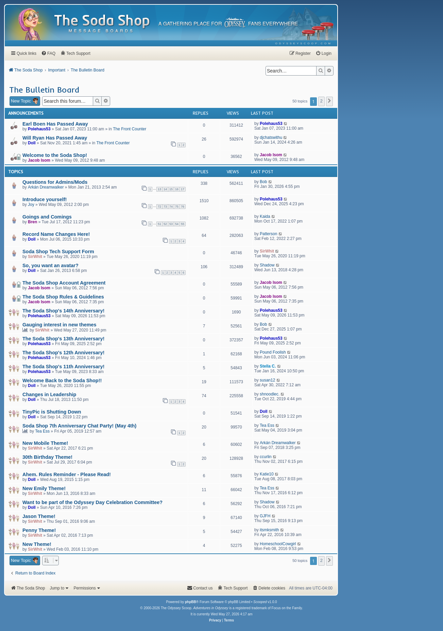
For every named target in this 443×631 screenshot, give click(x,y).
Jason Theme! (38, 516)
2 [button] (321, 100)
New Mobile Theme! (45, 443)
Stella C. (268, 366)
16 (176, 189)
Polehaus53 (39, 129)
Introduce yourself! (44, 199)
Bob (263, 181)
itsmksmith (269, 530)
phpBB (190, 602)
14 (165, 189)
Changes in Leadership (49, 394)
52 (165, 224)
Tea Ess (42, 431)
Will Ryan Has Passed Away (54, 138)
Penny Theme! (39, 530)
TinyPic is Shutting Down (51, 412)
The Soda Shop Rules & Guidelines (63, 297)
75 (176, 206)
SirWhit (35, 256)
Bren (32, 222)
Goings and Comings (47, 217)
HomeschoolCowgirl (278, 543)
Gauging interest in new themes (59, 324)
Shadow (267, 265)
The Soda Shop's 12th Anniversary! (63, 352)
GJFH (265, 516)
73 (165, 206)
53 (171, 224)
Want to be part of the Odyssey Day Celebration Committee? (92, 502)
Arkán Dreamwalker (46, 187)
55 (182, 224)
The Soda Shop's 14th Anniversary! (63, 310)
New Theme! (36, 544)
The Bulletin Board (44, 89)
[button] (329, 101)
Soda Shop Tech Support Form (58, 251)
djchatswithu (271, 137)
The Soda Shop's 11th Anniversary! (63, 366)
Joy (31, 204)
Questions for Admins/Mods (54, 182)
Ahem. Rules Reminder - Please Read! (66, 474)
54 (176, 224)
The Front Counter (129, 129)
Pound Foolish (273, 352)
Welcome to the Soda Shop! (54, 155)
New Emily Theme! (44, 488)
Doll (32, 143)
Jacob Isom (39, 160)
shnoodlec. (269, 394)
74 (171, 206)
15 (171, 189)
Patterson (268, 233)
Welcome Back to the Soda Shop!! (62, 380)
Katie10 (267, 474)
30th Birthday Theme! (47, 457)
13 (159, 189)
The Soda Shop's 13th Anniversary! (63, 338)
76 (182, 206)
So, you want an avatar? (50, 265)
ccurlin (266, 456)
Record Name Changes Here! (56, 234)
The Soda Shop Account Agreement (63, 283)
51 (159, 224)
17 (182, 189)
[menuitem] (303, 43)
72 (159, 206)
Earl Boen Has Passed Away (55, 124)
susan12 (267, 380)
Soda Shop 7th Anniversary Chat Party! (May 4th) (79, 425)
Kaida (265, 216)
